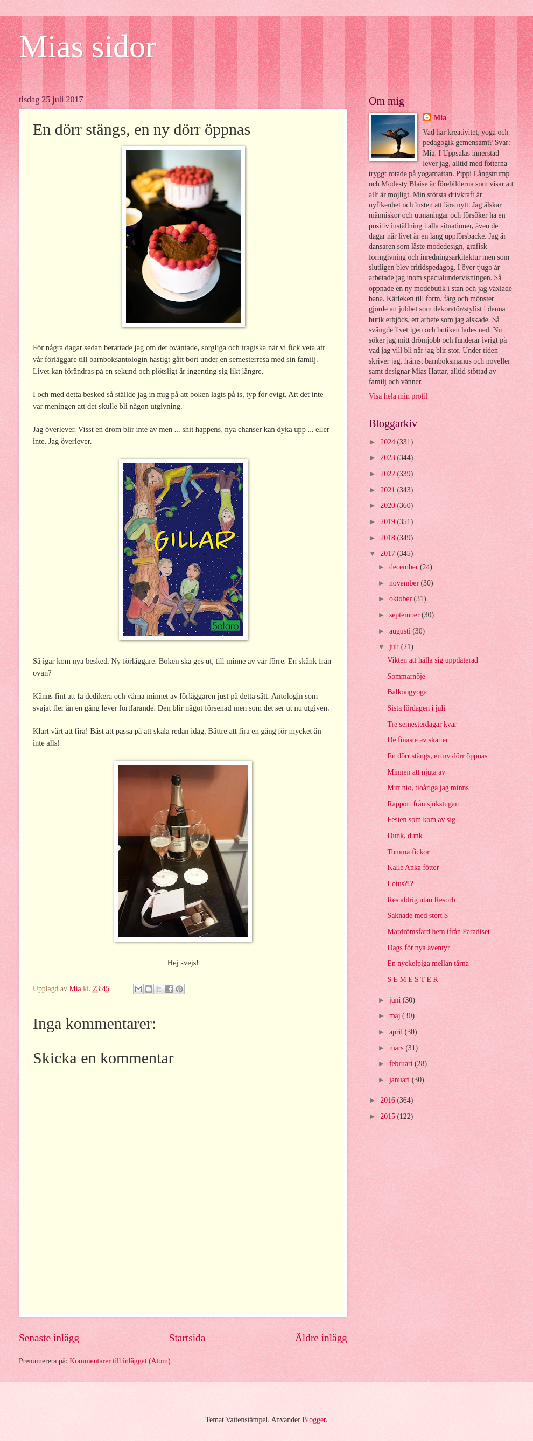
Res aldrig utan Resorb (421, 900)
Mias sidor (87, 46)
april (397, 1032)
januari (400, 1080)
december (404, 567)
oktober (401, 599)
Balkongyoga (407, 692)
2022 (388, 474)
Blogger (314, 1420)
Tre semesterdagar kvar (422, 724)
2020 (388, 506)
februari (402, 1064)
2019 (388, 522)
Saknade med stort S (417, 915)
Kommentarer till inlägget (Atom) (119, 1361)
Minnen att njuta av (416, 772)
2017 (388, 553)
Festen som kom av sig (421, 820)
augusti (400, 631)
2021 (388, 490)
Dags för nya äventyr (418, 948)
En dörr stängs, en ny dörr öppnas (437, 756)
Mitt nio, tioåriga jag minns (427, 788)
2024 (388, 442)
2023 (388, 458)
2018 (388, 538)
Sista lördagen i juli (416, 708)
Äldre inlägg (321, 1337)
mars (397, 1048)
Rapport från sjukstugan (423, 804)
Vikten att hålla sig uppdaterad (432, 660)
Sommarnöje (406, 676)
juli (395, 647)
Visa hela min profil (398, 396)
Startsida (187, 1337)
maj (395, 1016)
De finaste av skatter (417, 740)
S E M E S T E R (412, 980)
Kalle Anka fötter (413, 868)
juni (396, 1000)
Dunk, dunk (404, 836)
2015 (388, 1116)
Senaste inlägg (49, 1337)
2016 (388, 1100)
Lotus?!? (400, 884)
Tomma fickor (408, 852)
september (405, 615)
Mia (439, 118)
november (405, 583)
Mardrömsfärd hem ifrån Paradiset (438, 932)
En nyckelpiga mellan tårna (427, 963)
